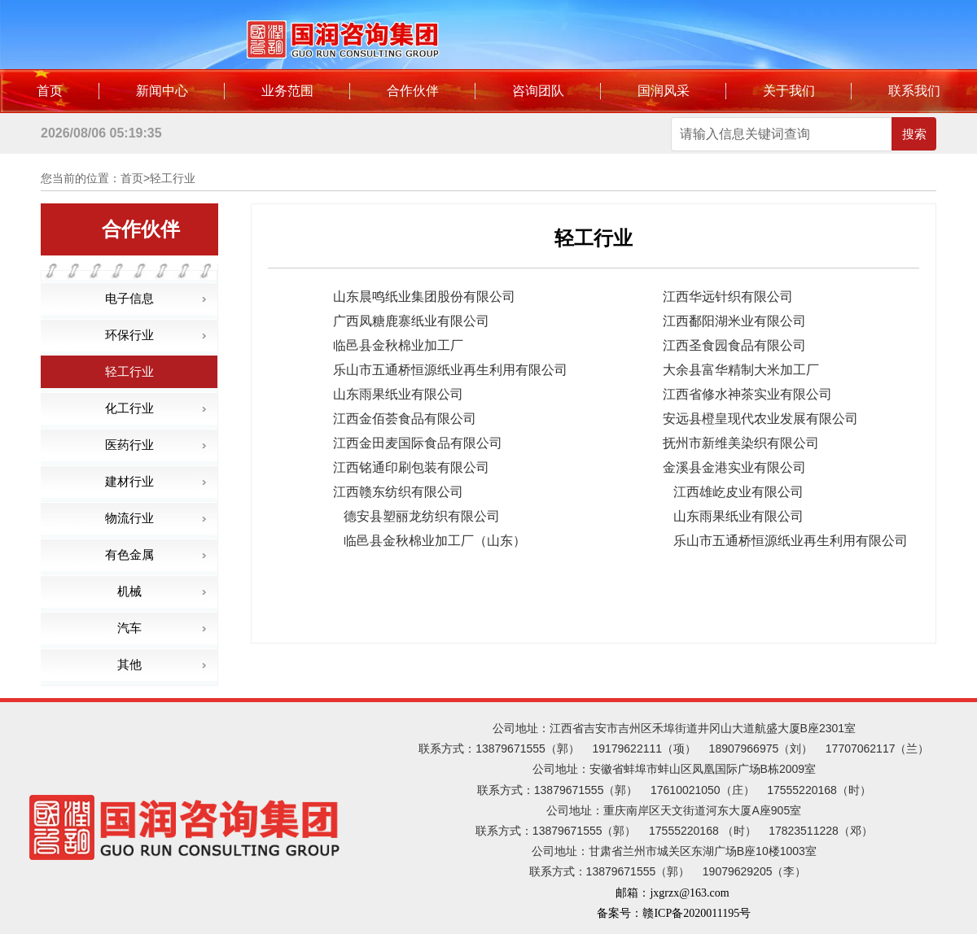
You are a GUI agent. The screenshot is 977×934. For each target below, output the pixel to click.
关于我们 (789, 91)
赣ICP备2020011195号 (696, 913)
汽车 (129, 628)
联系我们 (914, 91)
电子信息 (129, 298)
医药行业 (129, 445)
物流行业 (129, 518)
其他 (129, 664)
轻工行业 (129, 371)
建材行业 (129, 481)
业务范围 (287, 91)
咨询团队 (538, 91)
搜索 (914, 134)
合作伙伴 (413, 91)
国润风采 (663, 91)
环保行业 (129, 335)
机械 (129, 591)
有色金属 (129, 554)
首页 (50, 91)
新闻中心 (162, 91)
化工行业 (129, 408)
